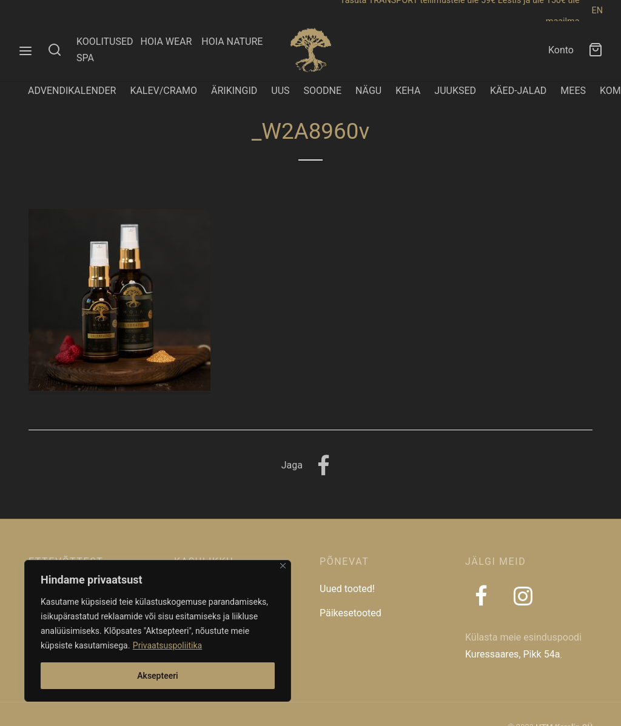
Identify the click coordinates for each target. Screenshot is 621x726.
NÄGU (368, 90)
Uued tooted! (347, 588)
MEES (573, 90)
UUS (280, 90)
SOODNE (323, 90)
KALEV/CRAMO (163, 90)
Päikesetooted (350, 613)
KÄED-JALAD (518, 90)
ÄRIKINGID (234, 90)
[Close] (283, 565)
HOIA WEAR (170, 41)
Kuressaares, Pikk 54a (512, 654)
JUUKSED (455, 90)
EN (597, 10)
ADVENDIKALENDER (72, 90)
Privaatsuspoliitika (167, 645)
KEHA (407, 90)
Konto (561, 50)
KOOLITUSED (104, 41)
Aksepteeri (157, 676)
